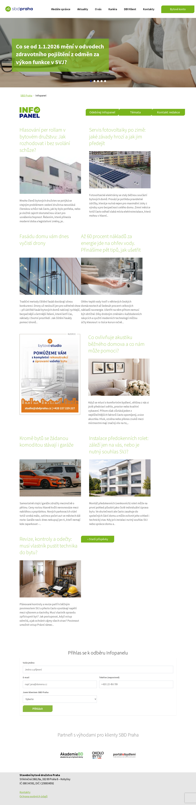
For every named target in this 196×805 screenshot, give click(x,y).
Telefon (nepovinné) (109, 677)
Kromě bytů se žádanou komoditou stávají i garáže (46, 441)
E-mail (26, 677)
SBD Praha (26, 95)
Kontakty (148, 9)
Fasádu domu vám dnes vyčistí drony (44, 239)
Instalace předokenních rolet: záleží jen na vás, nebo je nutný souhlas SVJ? (118, 445)
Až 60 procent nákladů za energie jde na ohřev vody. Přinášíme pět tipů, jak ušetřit (111, 243)
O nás (98, 9)
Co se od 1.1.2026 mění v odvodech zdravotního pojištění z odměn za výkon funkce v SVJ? (60, 55)
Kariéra (113, 9)
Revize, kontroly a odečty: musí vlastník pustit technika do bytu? (48, 546)
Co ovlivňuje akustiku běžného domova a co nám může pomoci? (116, 344)
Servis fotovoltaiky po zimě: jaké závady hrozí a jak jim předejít (117, 136)
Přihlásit (38, 709)
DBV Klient (130, 9)
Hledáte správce (60, 9)
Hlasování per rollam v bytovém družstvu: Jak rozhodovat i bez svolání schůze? (45, 140)
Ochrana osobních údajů (34, 796)
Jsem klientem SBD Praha (36, 692)
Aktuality (82, 9)
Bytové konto (178, 9)
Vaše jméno (28, 662)
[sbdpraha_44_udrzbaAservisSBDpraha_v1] (50, 374)
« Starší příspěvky (97, 539)
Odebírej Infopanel (102, 112)
